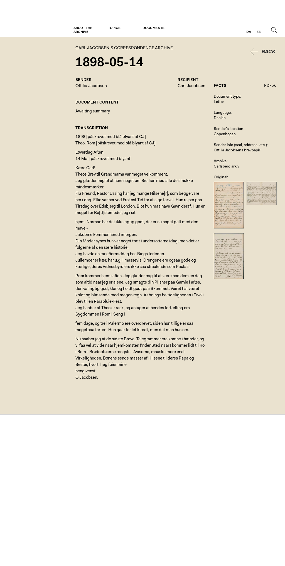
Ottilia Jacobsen (91, 86)
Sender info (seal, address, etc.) (240, 145)
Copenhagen (225, 134)
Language (222, 113)
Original (220, 177)
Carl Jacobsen (191, 86)
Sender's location (228, 129)
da (248, 32)
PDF (268, 86)
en (259, 32)
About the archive (82, 30)
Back (268, 52)
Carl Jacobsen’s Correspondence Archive (29, 18)
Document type (227, 97)
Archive (220, 161)
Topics (114, 28)
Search (274, 30)
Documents (153, 28)
